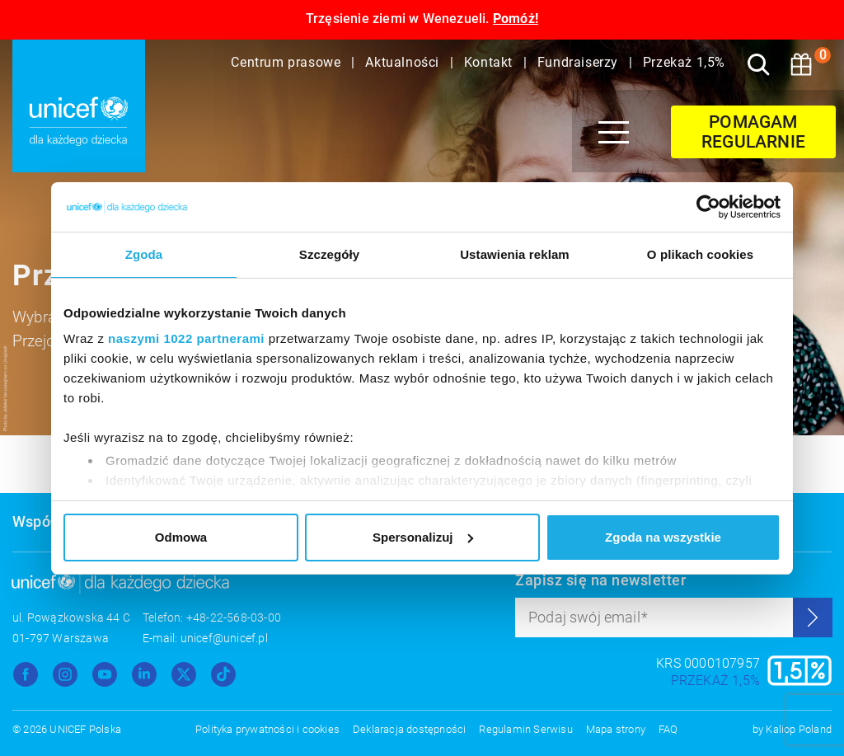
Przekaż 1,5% (684, 62)
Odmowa (181, 537)
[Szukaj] (758, 64)
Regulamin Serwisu (525, 729)
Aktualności (404, 62)
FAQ (668, 729)
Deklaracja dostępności (409, 729)
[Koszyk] (801, 64)
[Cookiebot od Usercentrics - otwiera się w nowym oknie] (708, 207)
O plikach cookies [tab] (700, 254)
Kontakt (490, 62)
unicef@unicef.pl (224, 638)
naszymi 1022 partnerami (186, 338)
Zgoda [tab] (144, 254)
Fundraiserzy (579, 62)
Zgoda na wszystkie (663, 537)
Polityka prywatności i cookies (267, 729)
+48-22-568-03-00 (233, 617)
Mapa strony (615, 729)
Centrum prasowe (288, 62)
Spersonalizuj (423, 537)
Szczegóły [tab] (329, 254)
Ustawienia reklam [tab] (515, 254)
